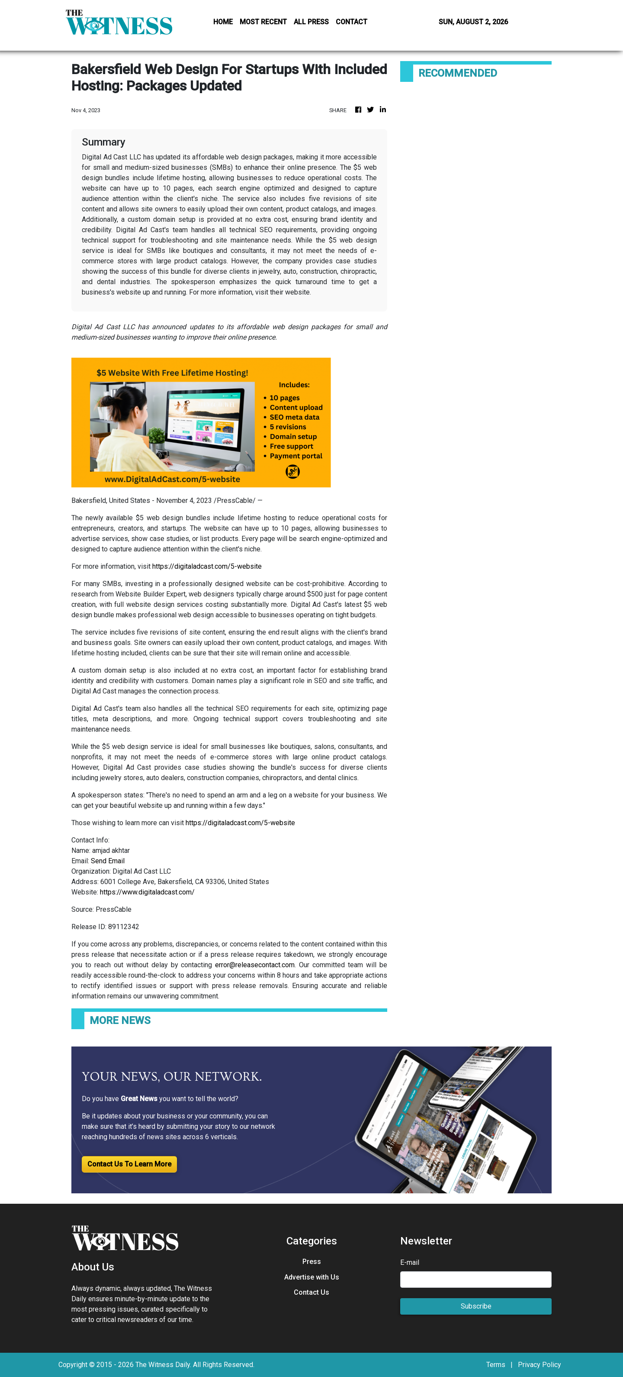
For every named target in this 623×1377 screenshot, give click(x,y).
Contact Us (311, 1292)
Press (311, 1261)
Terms (495, 1365)
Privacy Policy (539, 1365)
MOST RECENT (263, 22)
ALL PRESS (311, 22)
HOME (223, 22)
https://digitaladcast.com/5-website (207, 566)
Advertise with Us (311, 1277)
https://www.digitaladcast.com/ (147, 892)
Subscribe (476, 1306)
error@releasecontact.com (255, 965)
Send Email (108, 861)
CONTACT (351, 22)
